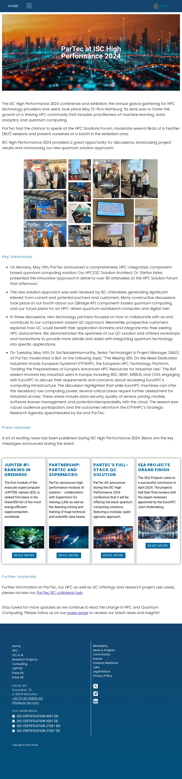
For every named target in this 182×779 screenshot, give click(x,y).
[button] (29, 6)
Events (97, 659)
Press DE (18, 677)
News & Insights (104, 650)
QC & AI (17, 655)
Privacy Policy (102, 676)
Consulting (19, 664)
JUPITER (17, 668)
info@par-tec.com (25, 703)
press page (77, 612)
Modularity (100, 646)
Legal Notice (101, 671)
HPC (15, 651)
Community (101, 654)
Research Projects (24, 659)
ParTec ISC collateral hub (59, 592)
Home (16, 646)
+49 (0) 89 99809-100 (27, 698)
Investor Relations (105, 663)
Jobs (96, 667)
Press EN (18, 673)
